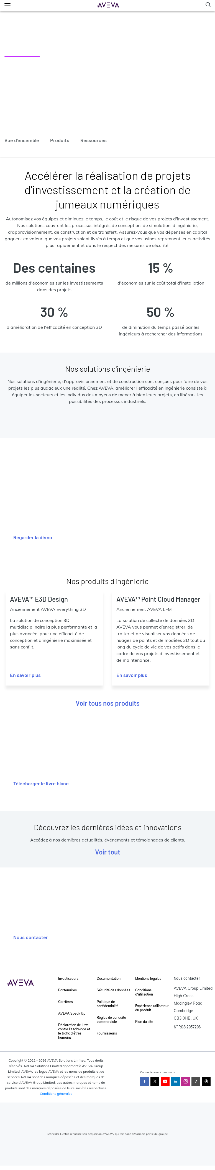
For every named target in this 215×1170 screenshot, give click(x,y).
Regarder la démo (32, 537)
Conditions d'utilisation (144, 992)
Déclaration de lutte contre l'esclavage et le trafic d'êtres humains (74, 1031)
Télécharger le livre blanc (41, 783)
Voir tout (107, 852)
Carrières (65, 1002)
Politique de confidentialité (108, 1004)
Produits (59, 140)
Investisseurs (68, 978)
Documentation (109, 978)
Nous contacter (30, 937)
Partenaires (67, 990)
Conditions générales (56, 1093)
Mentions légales (148, 978)
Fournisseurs (107, 1033)
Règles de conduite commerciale (111, 1019)
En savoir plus (25, 675)
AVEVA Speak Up (71, 1013)
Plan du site (144, 1022)
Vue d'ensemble (21, 140)
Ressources (93, 140)
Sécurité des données (113, 990)
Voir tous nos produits (108, 703)
